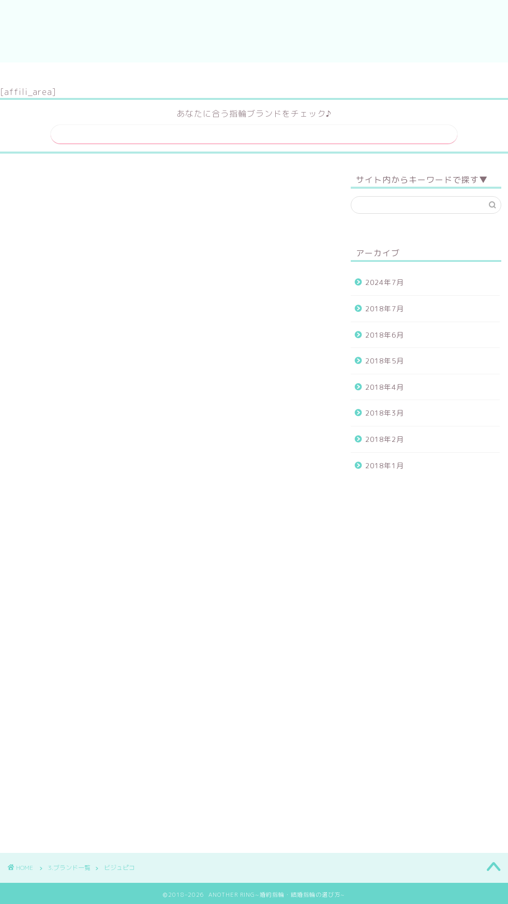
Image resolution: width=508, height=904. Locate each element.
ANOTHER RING (254, 31)
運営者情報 (290, 75)
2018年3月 (384, 410)
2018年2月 (384, 436)
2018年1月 (384, 462)
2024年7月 (384, 279)
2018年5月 (384, 357)
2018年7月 (384, 305)
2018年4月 (384, 383)
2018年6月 (384, 331)
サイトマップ (222, 75)
